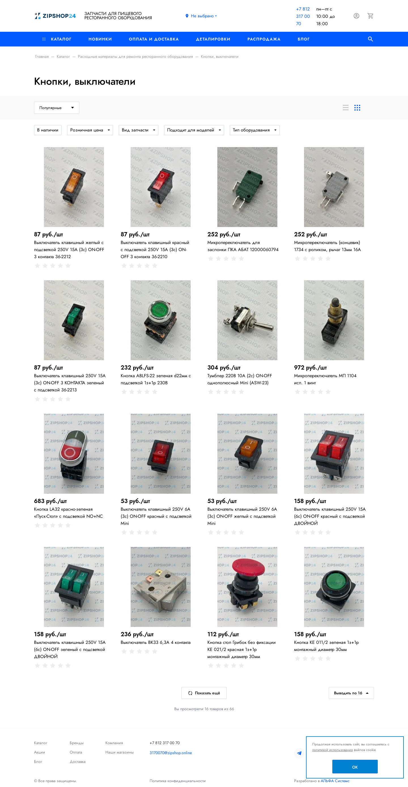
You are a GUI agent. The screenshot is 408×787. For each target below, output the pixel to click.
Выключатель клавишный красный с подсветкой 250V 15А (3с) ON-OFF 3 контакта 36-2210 (155, 249)
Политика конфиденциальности (178, 781)
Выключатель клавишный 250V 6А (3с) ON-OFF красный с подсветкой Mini (156, 516)
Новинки (100, 39)
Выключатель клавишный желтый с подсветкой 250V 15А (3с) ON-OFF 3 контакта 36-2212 (69, 249)
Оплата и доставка (154, 39)
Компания (114, 743)
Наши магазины (119, 752)
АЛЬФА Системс (335, 781)
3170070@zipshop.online (171, 753)
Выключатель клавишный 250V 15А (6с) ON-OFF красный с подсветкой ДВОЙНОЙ (330, 516)
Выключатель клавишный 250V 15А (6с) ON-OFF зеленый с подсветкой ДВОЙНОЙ (70, 649)
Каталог (56, 39)
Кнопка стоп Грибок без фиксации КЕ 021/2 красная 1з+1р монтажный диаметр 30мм (241, 649)
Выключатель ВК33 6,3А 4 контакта (156, 642)
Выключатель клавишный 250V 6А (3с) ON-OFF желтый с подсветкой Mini (242, 516)
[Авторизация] (356, 15)
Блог (304, 39)
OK (355, 767)
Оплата (76, 752)
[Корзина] (370, 15)
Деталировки (213, 39)
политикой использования (332, 749)
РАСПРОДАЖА (263, 39)
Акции (39, 752)
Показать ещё (204, 693)
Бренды (77, 743)
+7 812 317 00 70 (303, 16)
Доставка (78, 761)
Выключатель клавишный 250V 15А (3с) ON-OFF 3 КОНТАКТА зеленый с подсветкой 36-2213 (70, 382)
